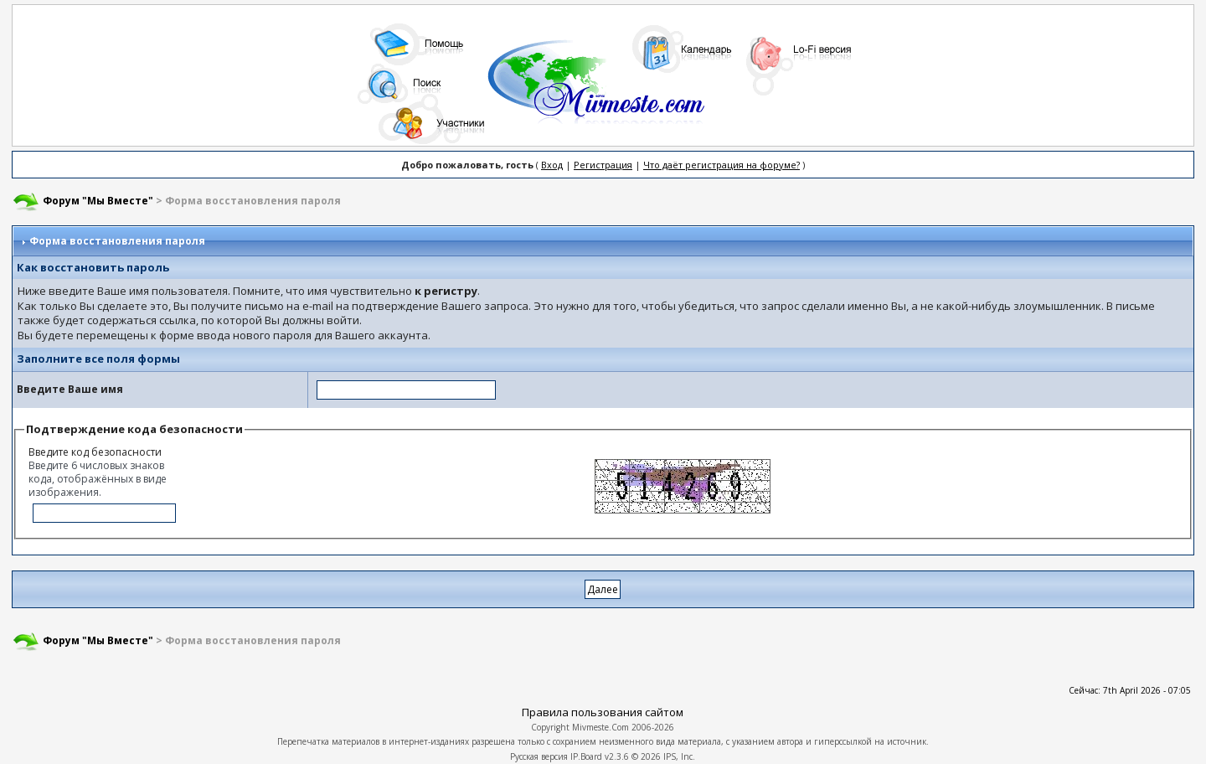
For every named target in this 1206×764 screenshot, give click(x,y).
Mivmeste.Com (600, 727)
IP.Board (586, 756)
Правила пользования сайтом (602, 712)
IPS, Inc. (679, 756)
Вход (552, 164)
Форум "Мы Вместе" (98, 201)
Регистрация (603, 164)
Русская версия (539, 756)
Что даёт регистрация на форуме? (721, 164)
